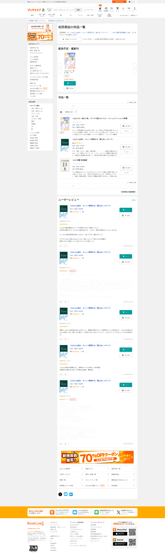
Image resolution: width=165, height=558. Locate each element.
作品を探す (73, 527)
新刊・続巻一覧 (35, 50)
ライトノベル (35, 113)
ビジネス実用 (99, 15)
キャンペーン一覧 (35, 86)
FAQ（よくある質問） (77, 536)
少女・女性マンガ (51, 15)
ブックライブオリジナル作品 (39, 77)
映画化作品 (33, 62)
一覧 (133, 200)
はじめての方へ (124, 15)
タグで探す (33, 135)
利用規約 (93, 532)
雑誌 (32, 121)
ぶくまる (33, 96)
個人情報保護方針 (96, 534)
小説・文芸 (90, 15)
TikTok (52, 545)
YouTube (53, 548)
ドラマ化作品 (34, 59)
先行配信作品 (34, 79)
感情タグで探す (35, 148)
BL (61, 15)
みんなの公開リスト (38, 88)
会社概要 (93, 525)
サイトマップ (95, 541)
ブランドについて (96, 527)
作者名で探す (34, 140)
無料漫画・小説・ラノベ (57, 527)
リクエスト (73, 543)
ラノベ (80, 15)
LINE (51, 538)
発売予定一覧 (34, 48)
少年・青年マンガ (41, 15)
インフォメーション (76, 539)
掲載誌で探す (34, 143)
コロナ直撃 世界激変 (119, 32)
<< (62, 106)
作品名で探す (34, 138)
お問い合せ (73, 541)
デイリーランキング (36, 53)
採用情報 (93, 529)
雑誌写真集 (109, 15)
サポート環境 (74, 534)
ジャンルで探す (35, 133)
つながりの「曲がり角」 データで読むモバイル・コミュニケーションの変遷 (99, 118)
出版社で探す (34, 145)
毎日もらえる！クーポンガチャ (39, 73)
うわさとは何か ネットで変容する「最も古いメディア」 (89, 32)
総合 (32, 15)
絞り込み (49, 9)
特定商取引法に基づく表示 (99, 536)
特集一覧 (33, 83)
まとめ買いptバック (36, 71)
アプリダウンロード (76, 529)
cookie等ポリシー (96, 539)
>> (132, 106)
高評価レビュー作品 (36, 93)
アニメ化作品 (34, 57)
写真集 (33, 124)
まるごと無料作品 (35, 65)
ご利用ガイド (134, 15)
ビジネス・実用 (36, 119)
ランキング (53, 532)
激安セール (33, 68)
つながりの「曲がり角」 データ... (69, 72)
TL (71, 15)
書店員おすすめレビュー (37, 91)
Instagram (53, 543)
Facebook (53, 550)
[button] (70, 83)
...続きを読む (107, 297)
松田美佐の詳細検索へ (128, 192)
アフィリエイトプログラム (78, 545)
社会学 (82, 125)
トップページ (54, 525)
